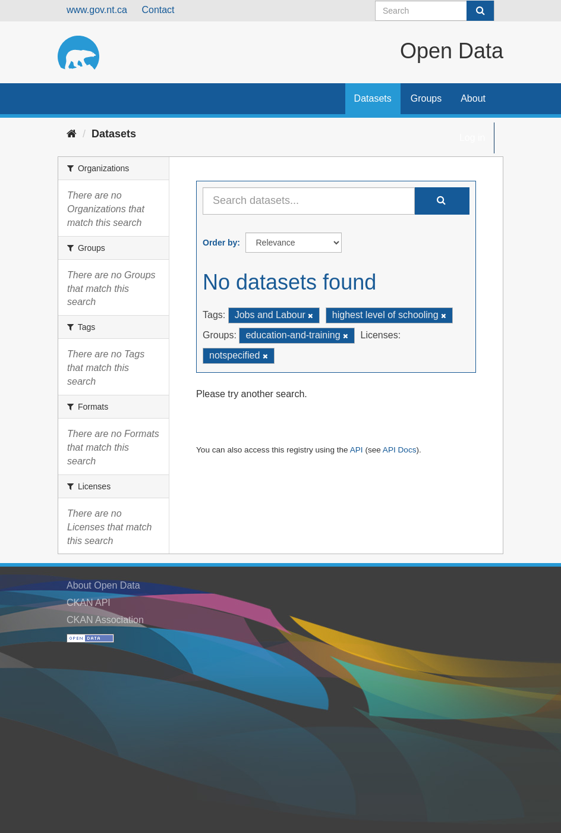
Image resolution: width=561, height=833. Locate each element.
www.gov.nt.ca (97, 10)
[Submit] (480, 11)
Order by (220, 242)
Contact (157, 10)
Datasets (373, 98)
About (473, 98)
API (356, 449)
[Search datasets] (434, 11)
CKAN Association (105, 620)
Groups (426, 98)
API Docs (400, 449)
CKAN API (89, 603)
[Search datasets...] (309, 201)
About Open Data (103, 585)
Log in (472, 138)
